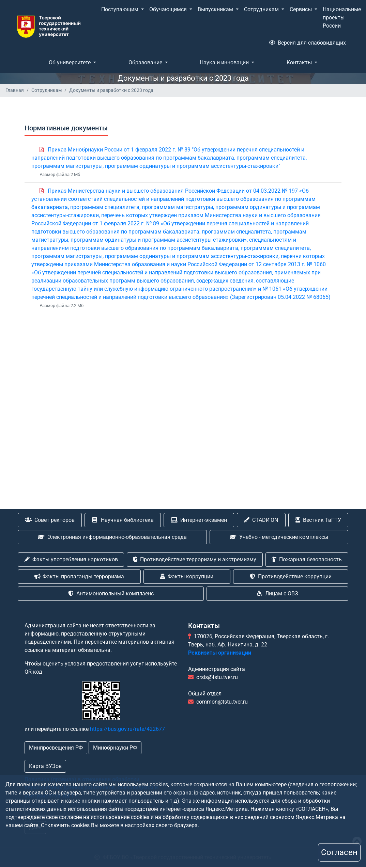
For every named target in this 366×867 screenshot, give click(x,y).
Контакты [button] (300, 62)
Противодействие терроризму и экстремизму (194, 559)
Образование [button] (146, 62)
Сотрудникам (46, 90)
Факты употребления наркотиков (71, 559)
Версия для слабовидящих (307, 42)
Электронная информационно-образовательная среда (112, 537)
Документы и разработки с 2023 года (111, 90)
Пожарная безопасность (307, 559)
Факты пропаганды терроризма (79, 576)
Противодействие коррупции (291, 576)
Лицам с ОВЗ (277, 593)
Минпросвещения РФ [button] (56, 747)
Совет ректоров (50, 520)
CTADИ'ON (261, 520)
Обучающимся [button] (168, 9)
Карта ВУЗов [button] (45, 766)
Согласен (339, 852)
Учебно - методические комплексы (279, 537)
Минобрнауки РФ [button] (115, 747)
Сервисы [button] (301, 9)
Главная (14, 90)
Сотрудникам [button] (262, 9)
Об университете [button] (70, 62)
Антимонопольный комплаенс (111, 593)
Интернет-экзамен (199, 520)
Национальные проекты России (342, 17)
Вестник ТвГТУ (318, 520)
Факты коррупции (186, 576)
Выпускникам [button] (216, 9)
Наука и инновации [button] (225, 62)
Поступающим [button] (120, 9)
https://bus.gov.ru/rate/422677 (127, 729)
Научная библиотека (123, 520)
